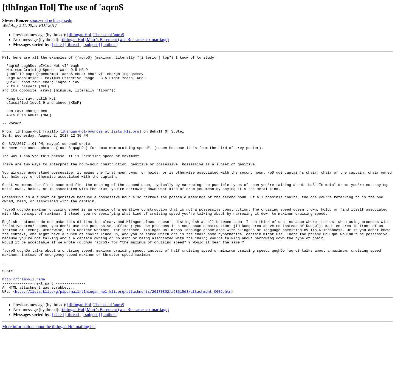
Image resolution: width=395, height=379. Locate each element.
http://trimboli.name (23, 324)
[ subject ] (91, 44)
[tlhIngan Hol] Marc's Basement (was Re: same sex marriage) (114, 39)
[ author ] (109, 44)
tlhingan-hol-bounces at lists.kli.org (99, 146)
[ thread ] (73, 44)
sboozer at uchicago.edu (51, 20)
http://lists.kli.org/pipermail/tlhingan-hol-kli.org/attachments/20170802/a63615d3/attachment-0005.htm (123, 339)
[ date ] (58, 44)
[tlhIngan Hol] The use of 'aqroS (95, 34)
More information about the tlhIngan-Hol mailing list (48, 374)
